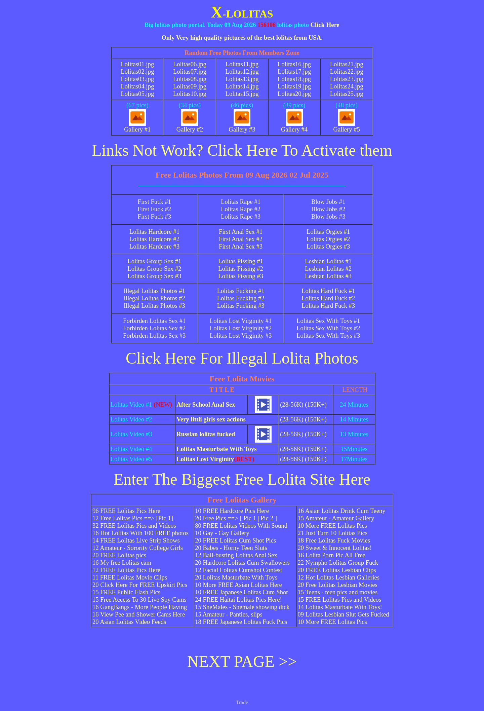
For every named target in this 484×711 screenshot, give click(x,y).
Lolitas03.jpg (137, 78)
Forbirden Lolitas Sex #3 (154, 335)
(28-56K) (291, 404)
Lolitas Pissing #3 (240, 275)
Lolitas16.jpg (294, 64)
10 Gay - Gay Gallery (222, 532)
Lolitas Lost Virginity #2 (241, 328)
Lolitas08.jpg (189, 78)
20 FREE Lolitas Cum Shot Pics (235, 540)
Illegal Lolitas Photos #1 (154, 290)
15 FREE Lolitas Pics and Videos (339, 599)
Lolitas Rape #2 (240, 209)
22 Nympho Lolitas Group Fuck (338, 562)
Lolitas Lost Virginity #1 (241, 320)
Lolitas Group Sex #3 (154, 275)
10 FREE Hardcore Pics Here (232, 510)
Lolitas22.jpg (346, 71)
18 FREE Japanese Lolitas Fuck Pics (241, 621)
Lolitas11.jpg (242, 64)
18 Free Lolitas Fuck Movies (334, 540)
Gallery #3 (242, 126)
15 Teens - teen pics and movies (338, 592)
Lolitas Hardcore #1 (154, 231)
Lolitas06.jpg (189, 64)
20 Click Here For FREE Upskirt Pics (139, 584)
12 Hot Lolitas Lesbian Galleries (339, 577)
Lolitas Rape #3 (240, 216)
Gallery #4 (294, 126)
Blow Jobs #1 (328, 201)
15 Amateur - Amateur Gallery (336, 518)
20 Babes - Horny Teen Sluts (231, 547)
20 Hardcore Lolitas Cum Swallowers (242, 562)
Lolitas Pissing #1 (240, 261)
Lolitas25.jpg (346, 93)
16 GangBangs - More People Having (139, 606)
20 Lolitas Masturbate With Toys (236, 577)
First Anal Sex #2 (241, 238)
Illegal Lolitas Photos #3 (154, 305)
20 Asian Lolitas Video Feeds (129, 621)
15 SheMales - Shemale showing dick (242, 606)
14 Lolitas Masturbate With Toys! (340, 606)
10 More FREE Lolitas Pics (332, 525)
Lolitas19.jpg (294, 86)
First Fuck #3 (154, 216)
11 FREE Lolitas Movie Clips (129, 577)
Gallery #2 (189, 126)
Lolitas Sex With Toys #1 (328, 320)
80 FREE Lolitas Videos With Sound (241, 525)
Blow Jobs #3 (328, 216)
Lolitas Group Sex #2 (154, 268)
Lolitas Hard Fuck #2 (328, 298)
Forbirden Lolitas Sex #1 (154, 320)
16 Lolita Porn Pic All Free (332, 555)
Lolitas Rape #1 (240, 201)
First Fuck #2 (154, 209)
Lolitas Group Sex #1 (154, 261)
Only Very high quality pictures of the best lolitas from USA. (242, 37)
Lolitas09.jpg (189, 86)
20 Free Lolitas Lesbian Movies (337, 584)
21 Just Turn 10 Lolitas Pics (333, 532)
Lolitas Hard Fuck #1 (328, 290)
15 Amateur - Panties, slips (229, 614)
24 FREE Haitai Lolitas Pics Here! (238, 599)
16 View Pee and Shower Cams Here (138, 614)
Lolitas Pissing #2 (240, 268)
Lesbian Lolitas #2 (328, 268)
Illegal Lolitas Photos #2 (154, 298)
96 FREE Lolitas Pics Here (126, 510)
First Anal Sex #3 (241, 246)
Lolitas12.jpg (241, 71)
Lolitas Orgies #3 (328, 246)
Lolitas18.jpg (294, 78)
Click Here (324, 24)
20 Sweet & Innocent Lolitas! (335, 547)
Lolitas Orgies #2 (328, 238)
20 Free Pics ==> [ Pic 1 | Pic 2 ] (236, 518)
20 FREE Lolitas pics (119, 555)
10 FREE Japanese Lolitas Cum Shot (241, 592)
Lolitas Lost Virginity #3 (241, 335)
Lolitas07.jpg (189, 71)
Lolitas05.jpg (137, 93)
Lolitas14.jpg (241, 86)
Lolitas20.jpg (294, 93)
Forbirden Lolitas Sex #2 (154, 328)
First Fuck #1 (154, 201)
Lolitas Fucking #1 (241, 290)
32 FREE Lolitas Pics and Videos (134, 525)
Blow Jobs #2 (328, 209)
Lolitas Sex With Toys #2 (328, 328)
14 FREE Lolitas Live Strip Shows (136, 540)
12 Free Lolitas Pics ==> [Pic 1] (132, 518)
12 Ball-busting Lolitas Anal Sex (236, 555)
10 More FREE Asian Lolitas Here (238, 584)
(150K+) (315, 404)
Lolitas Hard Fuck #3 (328, 305)
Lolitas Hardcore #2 (154, 238)
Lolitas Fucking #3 (241, 305)
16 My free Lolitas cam (121, 562)
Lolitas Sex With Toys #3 (328, 335)
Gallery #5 (346, 126)
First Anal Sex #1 (241, 231)
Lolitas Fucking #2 (241, 298)
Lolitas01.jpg (137, 64)
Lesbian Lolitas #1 (328, 261)
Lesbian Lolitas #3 (328, 275)
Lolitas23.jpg (346, 78)
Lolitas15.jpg (241, 93)
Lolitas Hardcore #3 (154, 246)
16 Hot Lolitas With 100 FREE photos (140, 532)
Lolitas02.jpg (137, 71)
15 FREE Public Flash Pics (126, 592)
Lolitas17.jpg (294, 71)
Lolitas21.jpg (346, 64)
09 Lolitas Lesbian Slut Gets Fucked (343, 614)
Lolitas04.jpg (137, 86)
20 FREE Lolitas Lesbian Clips (337, 569)
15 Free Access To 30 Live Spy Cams (139, 599)
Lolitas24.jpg (346, 86)
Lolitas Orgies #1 (328, 231)
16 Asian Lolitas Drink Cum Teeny (342, 510)
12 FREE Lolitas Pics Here (126, 569)
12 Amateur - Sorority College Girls (137, 547)
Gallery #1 (137, 126)
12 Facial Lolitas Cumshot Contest (238, 569)
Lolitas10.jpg (189, 93)
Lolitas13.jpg (241, 78)
